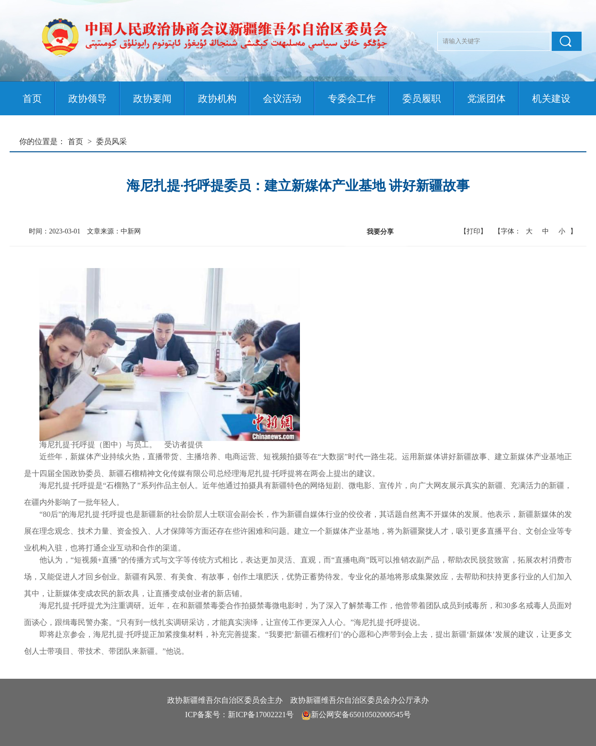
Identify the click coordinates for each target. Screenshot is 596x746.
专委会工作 (352, 98)
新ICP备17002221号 (261, 714)
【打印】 (473, 231)
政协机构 (217, 98)
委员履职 (421, 98)
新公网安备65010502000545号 (361, 714)
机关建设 (551, 98)
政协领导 (87, 98)
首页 (32, 98)
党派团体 (486, 98)
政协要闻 (152, 98)
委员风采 (111, 141)
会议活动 (282, 98)
